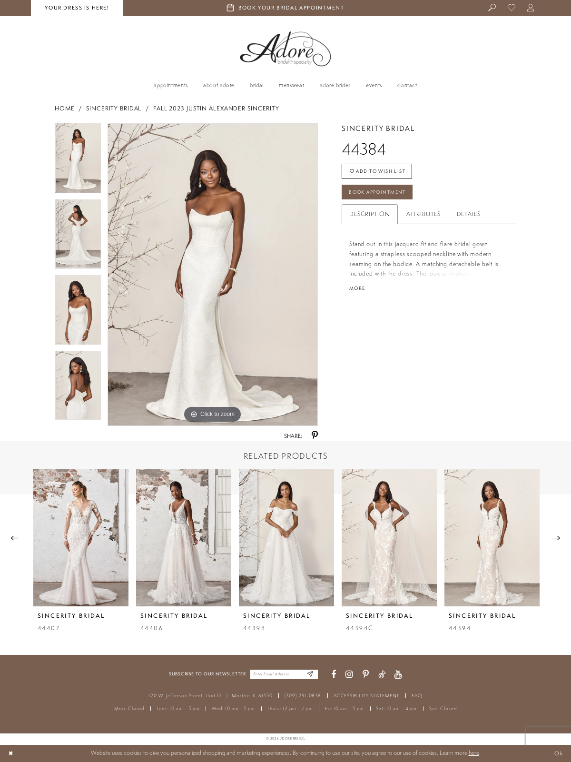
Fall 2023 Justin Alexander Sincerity (216, 108)
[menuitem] (492, 8)
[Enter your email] (284, 674)
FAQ (417, 696)
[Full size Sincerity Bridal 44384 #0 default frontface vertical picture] (212, 275)
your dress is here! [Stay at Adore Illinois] (77, 7)
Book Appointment (382, 195)
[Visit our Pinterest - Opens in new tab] (366, 674)
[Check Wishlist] (512, 8)
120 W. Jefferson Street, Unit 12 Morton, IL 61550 (210, 696)
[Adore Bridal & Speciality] (285, 49)
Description (369, 218)
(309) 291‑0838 (303, 696)
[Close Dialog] (11, 753)
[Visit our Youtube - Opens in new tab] (398, 674)
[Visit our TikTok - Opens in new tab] (381, 674)
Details (469, 218)
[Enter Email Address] (309, 675)
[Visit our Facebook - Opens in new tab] (333, 674)
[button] (531, 8)
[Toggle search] (492, 8)
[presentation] (80, 537)
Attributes (423, 218)
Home (65, 108)
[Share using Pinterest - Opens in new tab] (315, 435)
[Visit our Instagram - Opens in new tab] (349, 674)
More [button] (358, 292)
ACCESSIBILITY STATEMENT (367, 696)
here (474, 752)
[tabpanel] (78, 161)
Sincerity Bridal (113, 108)
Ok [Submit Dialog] (558, 753)
